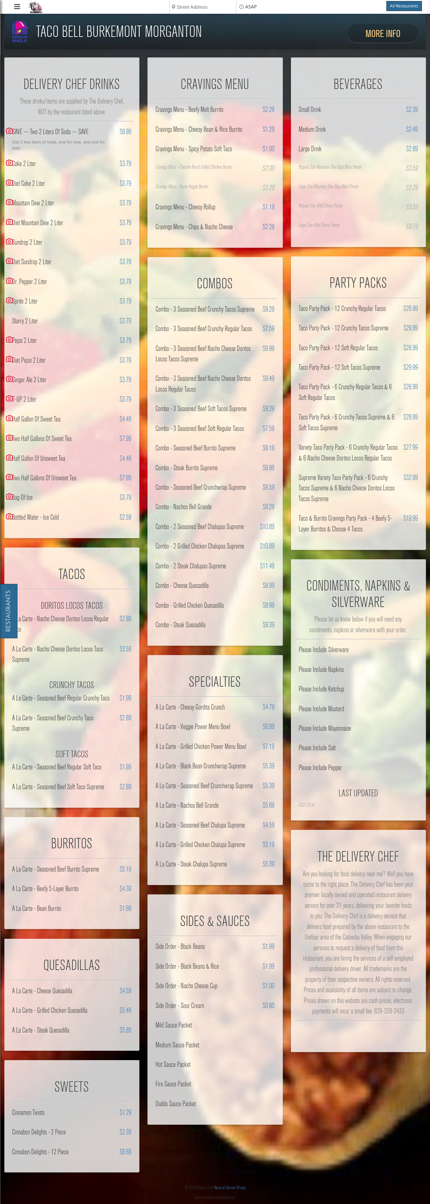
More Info (383, 34)
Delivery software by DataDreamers (215, 1197)
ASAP (251, 7)
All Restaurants (404, 6)
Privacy (241, 1188)
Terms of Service (224, 1188)
